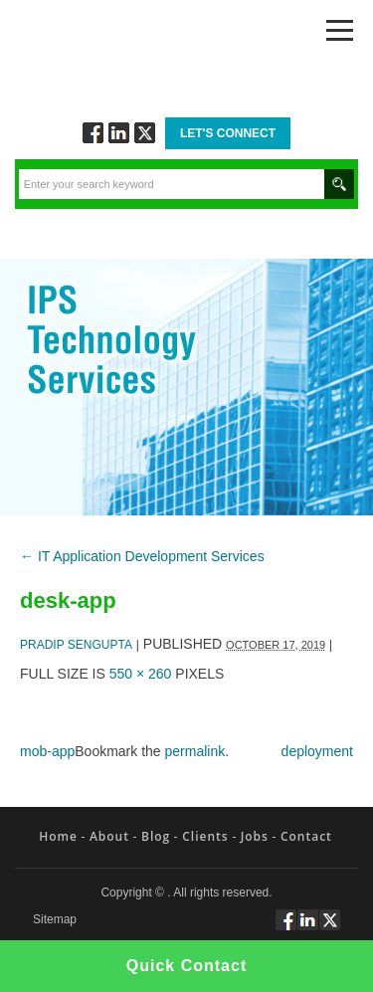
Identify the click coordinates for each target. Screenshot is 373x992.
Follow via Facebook (93, 132)
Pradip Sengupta (76, 645)
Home (58, 836)
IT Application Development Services (142, 556)
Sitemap (55, 919)
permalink (195, 751)
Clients (205, 836)
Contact (306, 836)
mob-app (47, 751)
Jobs (255, 836)
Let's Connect (228, 133)
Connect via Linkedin (118, 132)
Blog (155, 836)
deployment (317, 751)
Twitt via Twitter (144, 132)
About (109, 836)
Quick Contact (186, 965)
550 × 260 (140, 674)
